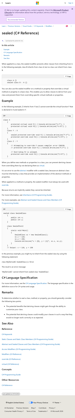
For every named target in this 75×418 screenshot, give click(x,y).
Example (6, 49)
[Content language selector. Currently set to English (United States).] (15, 402)
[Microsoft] (37, 3)
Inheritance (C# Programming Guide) (37, 195)
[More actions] (71, 26)
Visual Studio (27, 26)
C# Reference (7, 385)
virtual (41, 165)
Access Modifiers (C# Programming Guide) (19, 349)
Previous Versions (14, 26)
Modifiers (49, 26)
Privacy (51, 408)
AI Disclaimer (9, 408)
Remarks (7, 55)
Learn (4, 26)
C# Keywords (38, 26)
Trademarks (42, 411)
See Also (7, 58)
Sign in (70, 3)
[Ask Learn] (67, 26)
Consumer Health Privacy (13, 411)
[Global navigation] (2, 3)
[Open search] (65, 3)
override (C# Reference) (11, 359)
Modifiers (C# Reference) (11, 354)
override (5, 185)
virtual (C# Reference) (10, 364)
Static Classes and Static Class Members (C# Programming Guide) (27, 339)
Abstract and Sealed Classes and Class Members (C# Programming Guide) (31, 344)
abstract (23, 170)
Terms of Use (31, 411)
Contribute (42, 408)
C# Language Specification (13, 52)
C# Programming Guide (11, 374)
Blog (32, 408)
